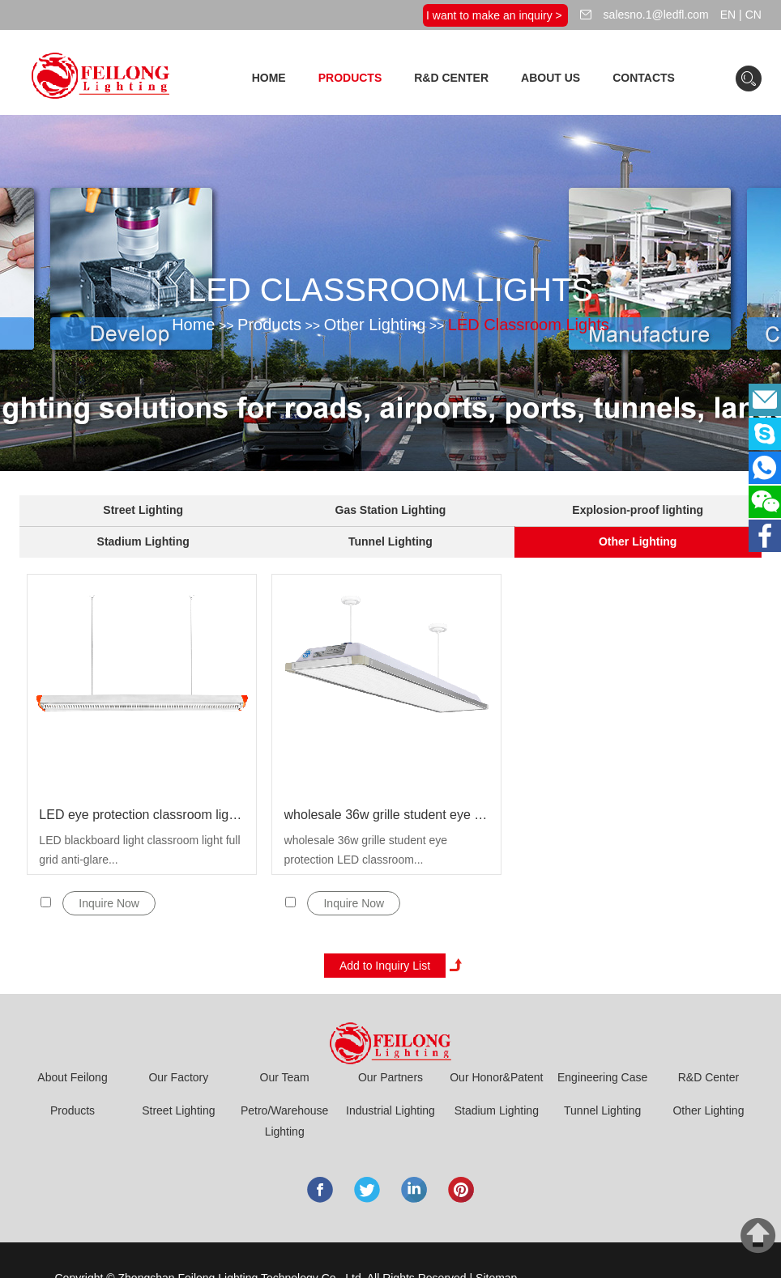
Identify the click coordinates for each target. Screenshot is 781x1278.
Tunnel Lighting (390, 541)
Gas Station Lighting (390, 509)
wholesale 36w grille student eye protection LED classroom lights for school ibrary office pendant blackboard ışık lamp (387, 815)
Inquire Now (109, 903)
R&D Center (451, 77)
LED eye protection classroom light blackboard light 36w (142, 815)
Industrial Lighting (390, 1110)
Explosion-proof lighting (637, 509)
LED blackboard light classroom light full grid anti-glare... (139, 850)
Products (350, 77)
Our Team (284, 1077)
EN (728, 14)
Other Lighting (375, 324)
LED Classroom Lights (528, 324)
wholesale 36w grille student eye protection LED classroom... (366, 850)
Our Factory (178, 1077)
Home (269, 77)
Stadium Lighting (143, 541)
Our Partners (390, 1077)
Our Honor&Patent (496, 1077)
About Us (550, 77)
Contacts (643, 77)
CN (753, 14)
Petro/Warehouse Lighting (284, 1121)
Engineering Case (602, 1077)
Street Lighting (143, 509)
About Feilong (72, 1077)
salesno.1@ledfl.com (654, 14)
